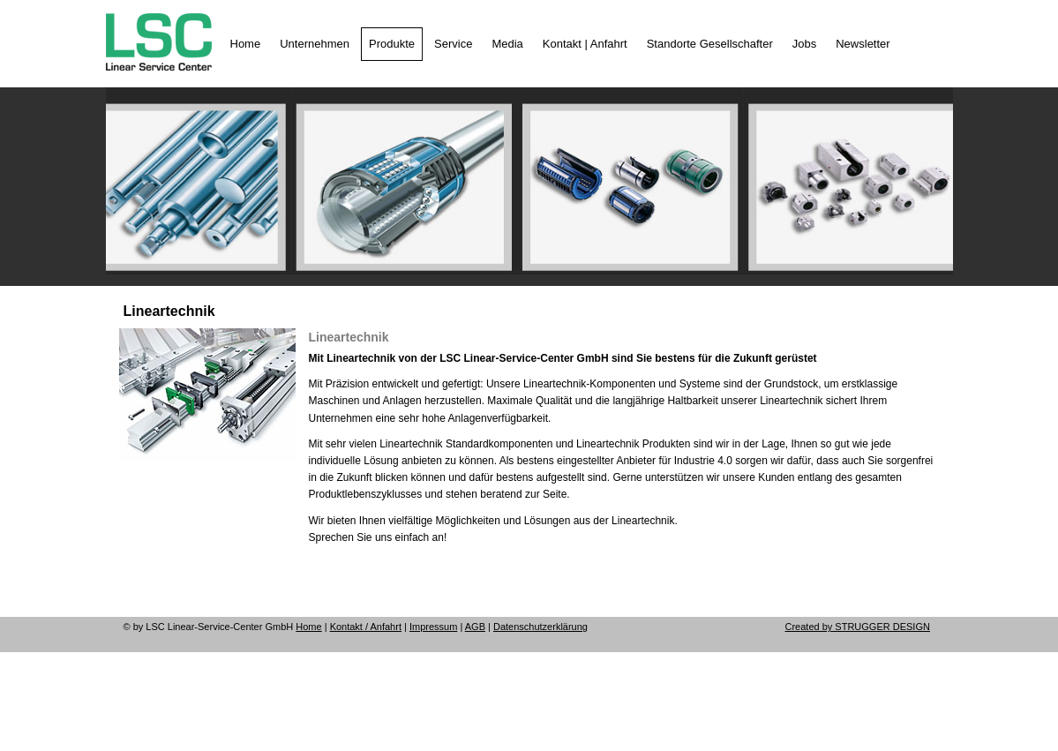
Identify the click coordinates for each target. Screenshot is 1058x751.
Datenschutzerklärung (540, 626)
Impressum (433, 626)
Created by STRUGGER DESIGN (857, 626)
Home (308, 626)
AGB (475, 626)
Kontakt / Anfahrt (365, 626)
